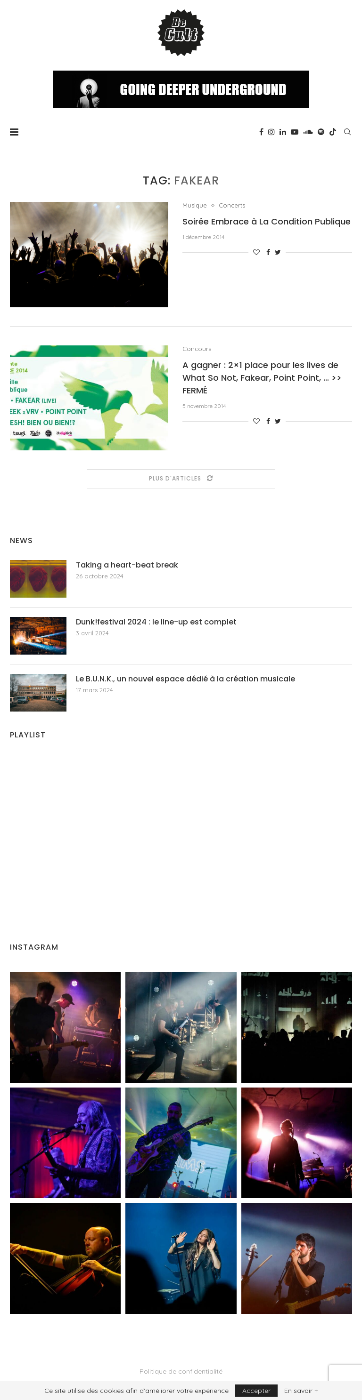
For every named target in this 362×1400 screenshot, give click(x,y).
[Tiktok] (333, 131)
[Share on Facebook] (268, 252)
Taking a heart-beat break (127, 565)
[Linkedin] (283, 131)
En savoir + (301, 1390)
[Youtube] (294, 131)
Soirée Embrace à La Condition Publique (266, 221)
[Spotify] (321, 131)
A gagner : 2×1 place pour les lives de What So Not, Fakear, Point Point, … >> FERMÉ (262, 377)
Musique (194, 205)
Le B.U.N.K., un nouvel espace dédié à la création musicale (185, 679)
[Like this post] (256, 252)
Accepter (256, 1390)
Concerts (232, 205)
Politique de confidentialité (181, 1371)
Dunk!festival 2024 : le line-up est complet (156, 622)
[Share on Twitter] (278, 252)
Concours (196, 348)
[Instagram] (271, 131)
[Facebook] (261, 131)
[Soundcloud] (308, 131)
